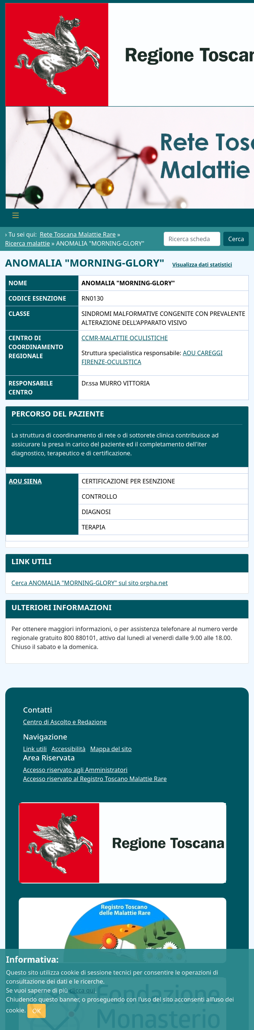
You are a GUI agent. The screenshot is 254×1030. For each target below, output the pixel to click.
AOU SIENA (25, 481)
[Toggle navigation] (15, 216)
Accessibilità (68, 749)
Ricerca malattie (27, 243)
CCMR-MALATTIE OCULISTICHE (125, 338)
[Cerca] (192, 239)
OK (36, 1011)
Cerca (236, 239)
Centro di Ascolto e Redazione (65, 722)
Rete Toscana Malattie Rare (77, 234)
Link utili (35, 749)
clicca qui (82, 990)
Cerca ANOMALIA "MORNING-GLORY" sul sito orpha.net (90, 583)
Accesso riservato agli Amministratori (75, 770)
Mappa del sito (111, 749)
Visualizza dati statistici (202, 264)
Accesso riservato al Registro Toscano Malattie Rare (95, 779)
